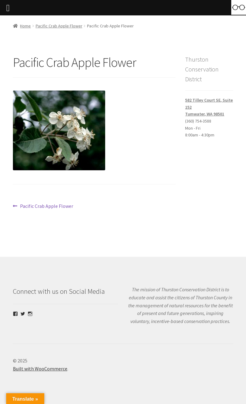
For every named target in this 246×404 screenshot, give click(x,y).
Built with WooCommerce (40, 369)
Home (25, 26)
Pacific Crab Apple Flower (59, 26)
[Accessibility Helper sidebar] (238, 7)
